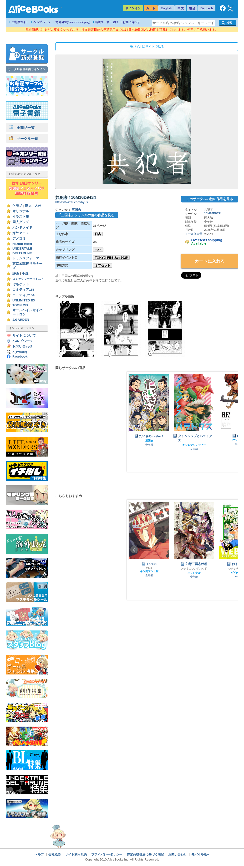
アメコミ (19, 238)
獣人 (28, 205)
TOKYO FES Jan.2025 (111, 257)
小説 (25, 273)
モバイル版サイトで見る (147, 46)
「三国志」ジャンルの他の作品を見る (86, 215)
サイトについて (24, 335)
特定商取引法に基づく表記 (145, 854)
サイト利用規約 (76, 854)
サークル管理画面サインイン (26, 69)
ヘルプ (39, 854)
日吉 (98, 234)
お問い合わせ (131, 22)
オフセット (102, 265)
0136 (149, 567)
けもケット (20, 284)
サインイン (133, 8)
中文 (181, 8)
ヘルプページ (42, 22)
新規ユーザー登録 (106, 22)
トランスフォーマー (27, 258)
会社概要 (54, 854)
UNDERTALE (22, 248)
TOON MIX (20, 305)
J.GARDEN (20, 319)
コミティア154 (23, 295)
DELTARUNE (22, 253)
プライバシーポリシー (106, 854)
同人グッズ (20, 222)
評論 (15, 273)
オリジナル (20, 211)
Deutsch (206, 8)
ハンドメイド (22, 227)
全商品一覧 (22, 128)
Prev (134, 422)
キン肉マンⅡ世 (149, 571)
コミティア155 (23, 289)
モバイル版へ (200, 854)
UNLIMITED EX (23, 300)
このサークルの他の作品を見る (209, 199)
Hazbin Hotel (22, 244)
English (166, 8)
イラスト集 (20, 216)
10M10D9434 (213, 213)
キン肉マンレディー (194, 444)
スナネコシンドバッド (194, 568)
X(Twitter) (19, 352)
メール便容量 (193, 234)
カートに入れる (210, 261)
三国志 (76, 210)
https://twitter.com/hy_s (71, 202)
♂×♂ (98, 249)
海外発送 (73, 22)
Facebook (19, 356)
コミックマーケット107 (27, 278)
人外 (38, 205)
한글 (192, 8)
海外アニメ (20, 233)
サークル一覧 (23, 139)
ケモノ (17, 205)
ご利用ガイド (20, 22)
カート (150, 8)
